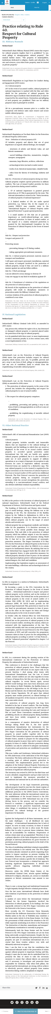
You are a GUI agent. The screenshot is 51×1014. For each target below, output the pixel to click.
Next (47, 1011)
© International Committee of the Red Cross (25, 1008)
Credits (33, 2)
